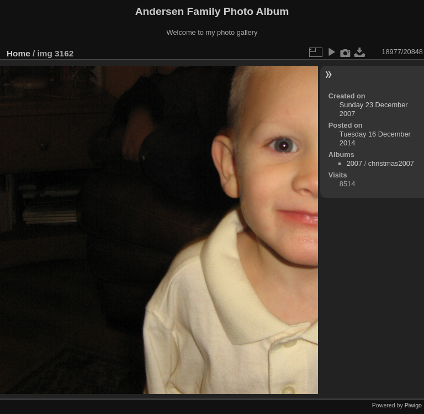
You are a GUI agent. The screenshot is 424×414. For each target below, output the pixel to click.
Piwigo (413, 405)
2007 (354, 163)
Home (18, 53)
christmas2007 (391, 163)
